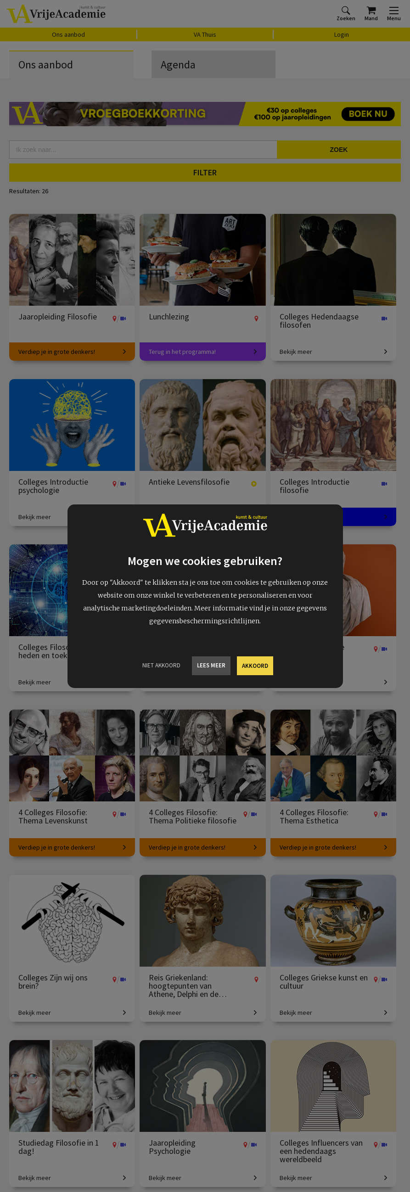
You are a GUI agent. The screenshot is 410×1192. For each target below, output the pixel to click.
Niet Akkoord (161, 665)
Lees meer (211, 665)
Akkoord (255, 666)
